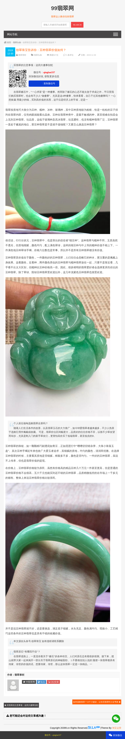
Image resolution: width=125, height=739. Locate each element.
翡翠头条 (17, 42)
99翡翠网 (29, 682)
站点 (41, 682)
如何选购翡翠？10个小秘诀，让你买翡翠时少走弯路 (96, 702)
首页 (9, 42)
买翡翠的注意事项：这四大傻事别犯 (21, 705)
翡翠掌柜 (22, 55)
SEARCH (77, 25)
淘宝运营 (116, 728)
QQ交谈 (53, 682)
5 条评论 (69, 55)
